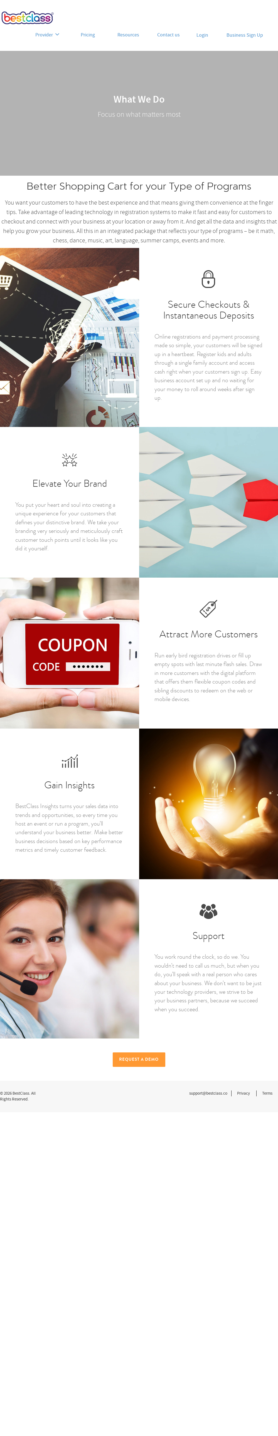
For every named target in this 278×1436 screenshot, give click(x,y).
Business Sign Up (245, 35)
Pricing (88, 35)
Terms (267, 1093)
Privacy (243, 1093)
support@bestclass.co (208, 1093)
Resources (128, 35)
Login (202, 35)
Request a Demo (139, 1059)
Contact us (168, 35)
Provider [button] (47, 35)
